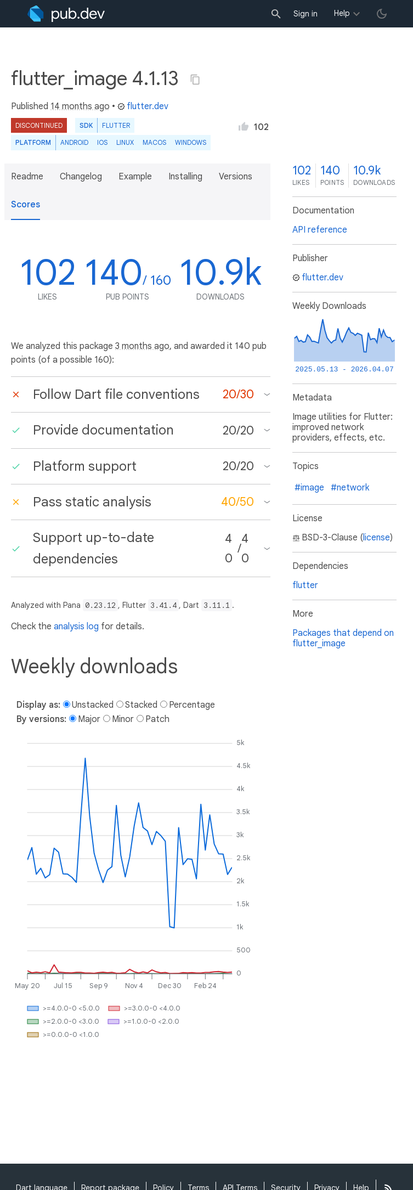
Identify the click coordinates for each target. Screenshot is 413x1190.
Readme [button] (27, 176)
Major (89, 719)
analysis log (76, 626)
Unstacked (93, 705)
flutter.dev (142, 106)
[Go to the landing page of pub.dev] (66, 13)
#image (309, 487)
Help (342, 13)
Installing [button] (185, 176)
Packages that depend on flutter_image (343, 638)
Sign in (305, 14)
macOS (154, 142)
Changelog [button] (81, 176)
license (376, 537)
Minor (123, 719)
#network (350, 487)
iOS (102, 142)
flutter (305, 585)
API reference (319, 229)
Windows (190, 142)
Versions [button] (235, 176)
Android (74, 142)
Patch (157, 719)
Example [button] (135, 176)
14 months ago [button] (80, 106)
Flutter (116, 125)
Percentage (192, 705)
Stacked (141, 705)
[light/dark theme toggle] (381, 13)
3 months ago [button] (142, 346)
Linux (125, 142)
